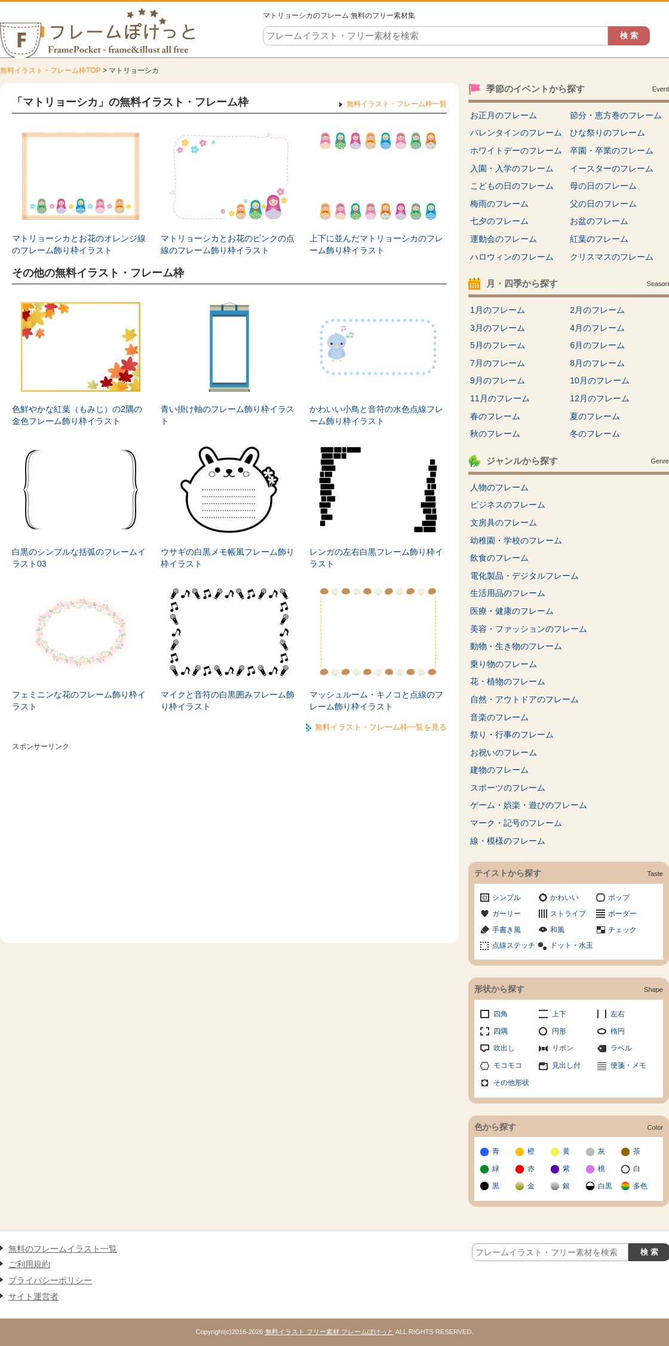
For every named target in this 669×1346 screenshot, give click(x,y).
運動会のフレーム (503, 239)
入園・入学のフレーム (512, 168)
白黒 (605, 1186)
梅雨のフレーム (499, 203)
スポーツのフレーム (507, 787)
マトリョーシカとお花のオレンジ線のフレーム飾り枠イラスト (79, 244)
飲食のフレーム (499, 558)
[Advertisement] (229, 838)
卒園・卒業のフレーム (611, 150)
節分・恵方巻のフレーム (616, 115)
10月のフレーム (600, 380)
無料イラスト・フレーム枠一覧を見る (381, 727)
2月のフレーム (597, 310)
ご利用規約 (29, 1264)
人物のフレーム (499, 487)
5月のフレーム (497, 345)
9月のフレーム (497, 380)
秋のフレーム (495, 433)
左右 (617, 1014)
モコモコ (507, 1065)
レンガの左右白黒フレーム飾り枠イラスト (376, 557)
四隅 (500, 1031)
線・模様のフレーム (507, 841)
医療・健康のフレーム (512, 611)
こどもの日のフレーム (512, 185)
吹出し (504, 1048)
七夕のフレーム (499, 221)
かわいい (564, 897)
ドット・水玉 (571, 945)
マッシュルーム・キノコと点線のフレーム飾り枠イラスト (376, 700)
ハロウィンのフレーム (512, 257)
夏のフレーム (595, 416)
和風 (557, 930)
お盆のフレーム (599, 221)
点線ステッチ (513, 945)
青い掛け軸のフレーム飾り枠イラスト (227, 415)
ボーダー (622, 913)
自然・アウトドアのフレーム (524, 699)
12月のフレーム (600, 398)
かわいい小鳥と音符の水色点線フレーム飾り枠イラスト (376, 415)
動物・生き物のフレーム (516, 646)
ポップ (619, 897)
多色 (640, 1186)
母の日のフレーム (603, 185)
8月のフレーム (597, 363)
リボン (562, 1048)
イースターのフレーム (611, 168)
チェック (622, 930)
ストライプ (568, 913)
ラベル (621, 1048)
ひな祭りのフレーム (607, 132)
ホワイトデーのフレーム (516, 150)
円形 (559, 1031)
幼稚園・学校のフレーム (516, 540)
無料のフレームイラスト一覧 (62, 1248)
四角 (500, 1014)
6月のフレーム (597, 345)
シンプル (506, 897)
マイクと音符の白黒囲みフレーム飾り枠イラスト (227, 700)
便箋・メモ (628, 1065)
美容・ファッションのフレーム (528, 629)
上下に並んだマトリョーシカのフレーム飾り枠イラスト (376, 244)
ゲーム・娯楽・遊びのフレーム (528, 805)
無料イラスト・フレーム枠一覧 (396, 104)
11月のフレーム (500, 398)
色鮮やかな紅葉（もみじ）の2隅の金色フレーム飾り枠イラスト (77, 415)
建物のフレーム (499, 770)
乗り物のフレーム (503, 664)
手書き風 (506, 930)
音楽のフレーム (499, 717)
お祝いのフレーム (503, 752)
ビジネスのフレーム (507, 504)
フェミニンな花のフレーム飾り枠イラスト (79, 700)
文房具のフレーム (503, 522)
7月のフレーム (497, 363)
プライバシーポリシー (50, 1280)
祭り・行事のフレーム (512, 734)
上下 (559, 1014)
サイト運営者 (33, 1296)
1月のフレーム (497, 310)
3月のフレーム (497, 328)
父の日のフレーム (603, 203)
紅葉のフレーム (599, 239)
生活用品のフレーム (507, 593)
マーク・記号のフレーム (516, 823)
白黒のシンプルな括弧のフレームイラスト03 (79, 557)
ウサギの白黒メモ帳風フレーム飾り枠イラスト (227, 557)
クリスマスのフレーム (611, 257)
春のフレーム (495, 416)
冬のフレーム (595, 433)
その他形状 (511, 1082)
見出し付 (566, 1065)
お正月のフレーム (503, 115)
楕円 (617, 1031)
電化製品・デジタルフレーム (524, 575)
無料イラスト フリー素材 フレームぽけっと (329, 1331)
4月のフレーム (597, 328)
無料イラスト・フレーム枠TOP (50, 70)
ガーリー (506, 913)
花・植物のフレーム (507, 681)
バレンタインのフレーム (516, 132)
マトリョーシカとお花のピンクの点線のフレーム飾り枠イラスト (227, 244)
